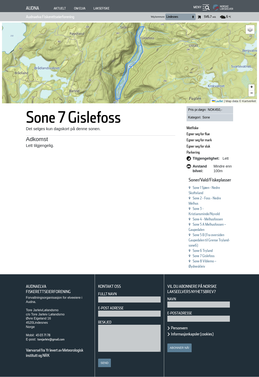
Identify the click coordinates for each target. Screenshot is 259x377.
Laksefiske (110, 8)
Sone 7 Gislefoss (194, 256)
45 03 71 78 (45, 335)
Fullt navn (109, 294)
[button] (250, 29)
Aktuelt (63, 8)
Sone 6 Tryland (192, 250)
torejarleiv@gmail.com (55, 339)
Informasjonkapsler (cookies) (200, 334)
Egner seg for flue (189, 134)
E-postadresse (182, 313)
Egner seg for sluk (189, 146)
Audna (34, 7)
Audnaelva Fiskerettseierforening (59, 16)
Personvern (182, 328)
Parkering (182, 152)
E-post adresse (114, 308)
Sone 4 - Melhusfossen (199, 219)
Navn (172, 299)
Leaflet (216, 101)
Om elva (86, 8)
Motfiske (181, 128)
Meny (197, 7)
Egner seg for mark (190, 140)
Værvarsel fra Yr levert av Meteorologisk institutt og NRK (56, 353)
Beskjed (106, 322)
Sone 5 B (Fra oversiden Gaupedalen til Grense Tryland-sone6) (199, 240)
